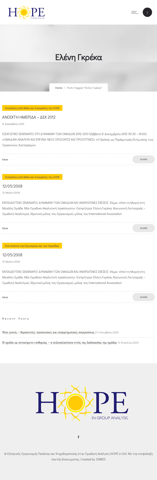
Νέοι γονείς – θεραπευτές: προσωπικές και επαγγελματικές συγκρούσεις (48, 332)
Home (58, 87)
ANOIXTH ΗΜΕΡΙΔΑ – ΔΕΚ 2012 (29, 117)
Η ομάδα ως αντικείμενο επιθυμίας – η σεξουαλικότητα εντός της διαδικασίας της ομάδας (59, 342)
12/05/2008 (12, 186)
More (5, 159)
